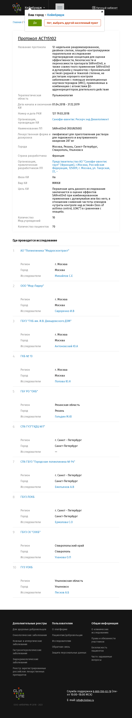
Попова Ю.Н (63, 381)
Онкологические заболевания (30, 635)
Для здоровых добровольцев (29, 629)
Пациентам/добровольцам (67, 635)
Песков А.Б (62, 592)
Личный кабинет (107, 7)
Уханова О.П (63, 557)
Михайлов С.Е (64, 275)
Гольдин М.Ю (63, 416)
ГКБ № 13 (26, 356)
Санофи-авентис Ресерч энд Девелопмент (80, 119)
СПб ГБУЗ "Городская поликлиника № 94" (47, 461)
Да (35, 22)
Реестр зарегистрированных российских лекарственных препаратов (29, 671)
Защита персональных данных (69, 652)
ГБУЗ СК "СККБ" (30, 532)
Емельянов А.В (64, 487)
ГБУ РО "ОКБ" (29, 391)
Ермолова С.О (64, 522)
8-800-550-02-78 (102, 691)
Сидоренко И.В (64, 311)
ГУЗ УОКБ (26, 567)
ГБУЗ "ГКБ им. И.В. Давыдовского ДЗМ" (46, 321)
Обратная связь (61, 646)
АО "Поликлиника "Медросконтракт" (44, 250)
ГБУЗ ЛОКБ (27, 497)
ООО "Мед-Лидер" (32, 285)
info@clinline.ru (85, 700)
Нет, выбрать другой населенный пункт (72, 23)
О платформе (59, 629)
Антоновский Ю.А (66, 346)
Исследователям (61, 641)
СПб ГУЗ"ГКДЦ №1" (32, 426)
